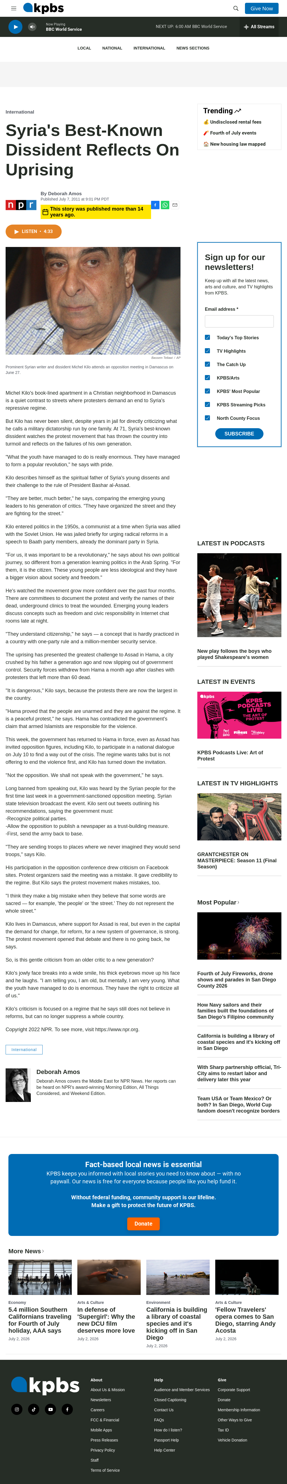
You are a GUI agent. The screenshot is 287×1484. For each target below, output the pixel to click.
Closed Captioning (170, 1400)
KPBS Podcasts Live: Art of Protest (230, 756)
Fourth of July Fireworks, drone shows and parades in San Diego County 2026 (236, 980)
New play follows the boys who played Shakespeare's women (234, 654)
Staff (95, 1460)
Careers (98, 1410)
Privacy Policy (103, 1450)
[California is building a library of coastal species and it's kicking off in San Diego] (178, 1277)
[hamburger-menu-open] (13, 8)
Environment (158, 1302)
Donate (143, 1223)
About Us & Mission (108, 1390)
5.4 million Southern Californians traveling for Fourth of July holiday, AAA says (39, 1320)
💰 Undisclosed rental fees (232, 122)
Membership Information (239, 1410)
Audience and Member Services (182, 1390)
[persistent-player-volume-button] (32, 28)
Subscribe (239, 434)
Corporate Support (234, 1390)
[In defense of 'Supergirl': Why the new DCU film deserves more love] (109, 1277)
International (149, 48)
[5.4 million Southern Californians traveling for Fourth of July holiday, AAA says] (40, 1277)
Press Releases (104, 1440)
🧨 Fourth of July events (229, 133)
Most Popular (218, 902)
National (112, 48)
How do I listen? (168, 1430)
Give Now (262, 8)
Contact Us (163, 1410)
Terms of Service (105, 1470)
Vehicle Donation (232, 1440)
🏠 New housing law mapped (234, 144)
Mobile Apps (101, 1430)
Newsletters (101, 1400)
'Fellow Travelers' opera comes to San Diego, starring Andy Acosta (245, 1320)
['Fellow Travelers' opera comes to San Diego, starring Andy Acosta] (247, 1277)
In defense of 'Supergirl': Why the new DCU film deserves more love (106, 1320)
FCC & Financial (105, 1420)
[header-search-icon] (236, 8)
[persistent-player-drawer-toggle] (259, 28)
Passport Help (166, 1440)
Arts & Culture (90, 1302)
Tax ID (223, 1430)
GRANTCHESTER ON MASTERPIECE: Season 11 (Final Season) (237, 861)
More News (26, 1251)
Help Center (164, 1450)
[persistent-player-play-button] (15, 28)
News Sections (193, 48)
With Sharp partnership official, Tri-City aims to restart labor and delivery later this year (239, 1073)
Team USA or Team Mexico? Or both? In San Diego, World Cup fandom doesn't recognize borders (238, 1105)
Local (84, 48)
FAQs (159, 1420)
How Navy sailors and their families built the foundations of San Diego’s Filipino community (235, 1011)
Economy (17, 1302)
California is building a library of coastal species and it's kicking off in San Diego (238, 1042)
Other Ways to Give (235, 1420)
